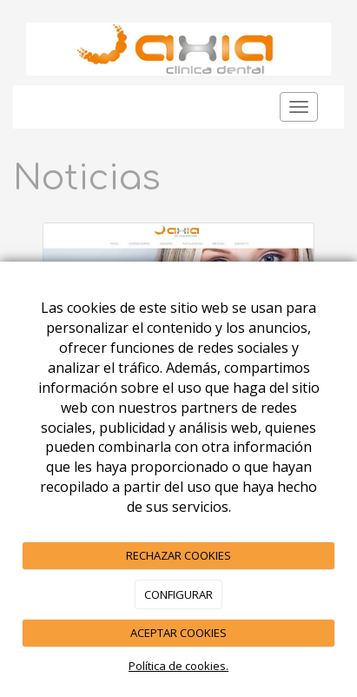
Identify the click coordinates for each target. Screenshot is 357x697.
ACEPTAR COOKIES (178, 633)
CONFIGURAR (178, 594)
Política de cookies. (178, 666)
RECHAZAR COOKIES (178, 555)
